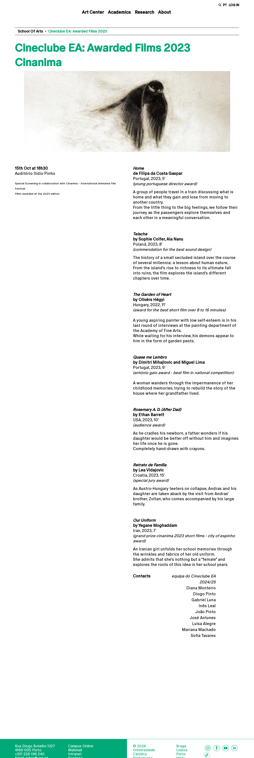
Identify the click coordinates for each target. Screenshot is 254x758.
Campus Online (80, 752)
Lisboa (181, 756)
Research (144, 12)
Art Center (93, 12)
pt (225, 5)
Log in (234, 5)
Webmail (75, 756)
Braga (181, 752)
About (164, 12)
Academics (119, 12)
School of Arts (30, 31)
